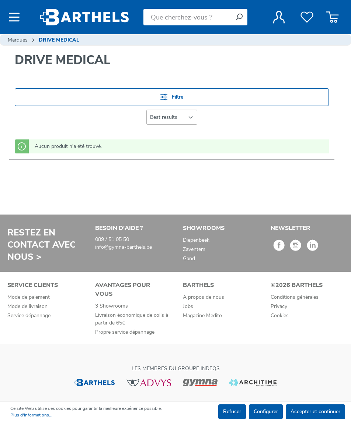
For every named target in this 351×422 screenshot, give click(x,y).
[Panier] (332, 17)
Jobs (188, 306)
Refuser (232, 411)
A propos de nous (203, 297)
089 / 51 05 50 (112, 239)
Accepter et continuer (315, 411)
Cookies (280, 315)
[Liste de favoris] (307, 17)
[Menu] (16, 17)
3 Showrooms (111, 305)
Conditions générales (295, 297)
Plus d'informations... (31, 415)
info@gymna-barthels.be (123, 247)
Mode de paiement (28, 297)
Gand (189, 258)
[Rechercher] (238, 17)
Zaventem (194, 249)
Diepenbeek (196, 240)
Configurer (266, 411)
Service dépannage (29, 315)
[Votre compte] (279, 17)
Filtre (171, 96)
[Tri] (171, 117)
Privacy (279, 306)
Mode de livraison (27, 306)
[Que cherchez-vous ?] (187, 17)
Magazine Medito (202, 315)
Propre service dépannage (124, 332)
